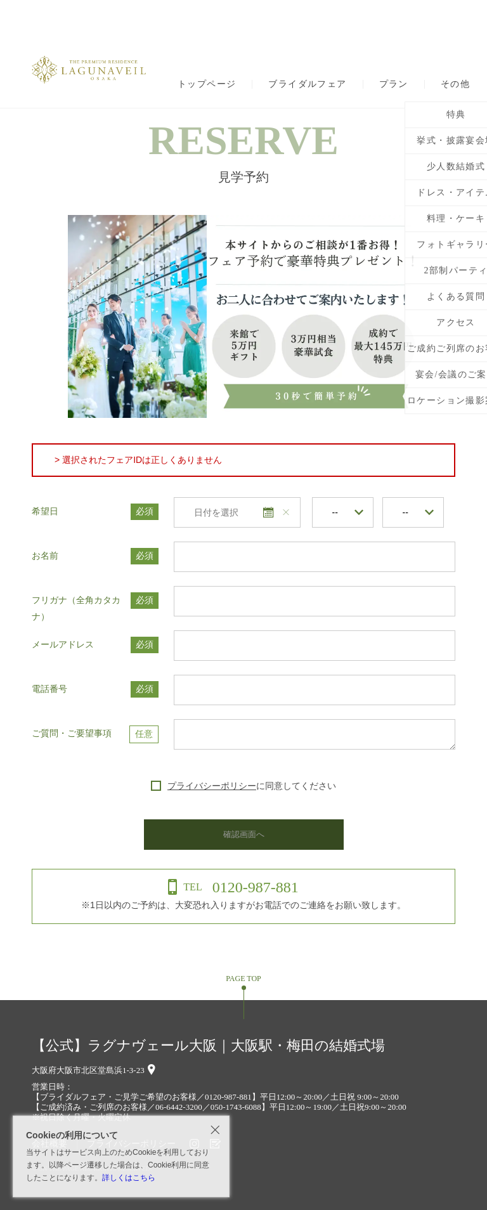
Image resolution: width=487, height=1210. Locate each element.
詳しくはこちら (128, 1177)
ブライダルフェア (307, 84)
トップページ (207, 84)
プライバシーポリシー (211, 786)
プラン (393, 84)
